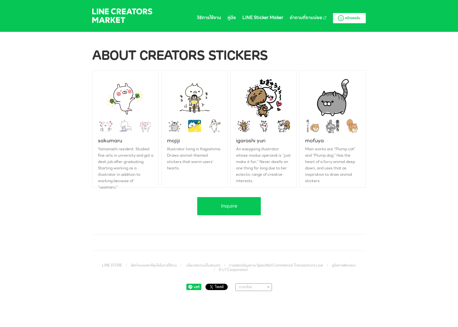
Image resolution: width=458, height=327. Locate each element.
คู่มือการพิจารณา (344, 265)
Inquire (229, 206)
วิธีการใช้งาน (209, 17)
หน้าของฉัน (348, 18)
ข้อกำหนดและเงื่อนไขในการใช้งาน (154, 265)
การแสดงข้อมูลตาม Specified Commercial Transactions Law (276, 265)
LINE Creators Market (122, 15)
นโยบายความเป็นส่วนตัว (203, 265)
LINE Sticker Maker (262, 17)
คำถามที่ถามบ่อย (308, 17)
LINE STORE (112, 265)
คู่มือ (231, 17)
